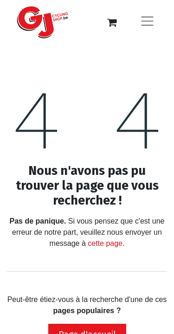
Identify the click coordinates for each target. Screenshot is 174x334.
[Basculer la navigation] (147, 22)
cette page (105, 243)
